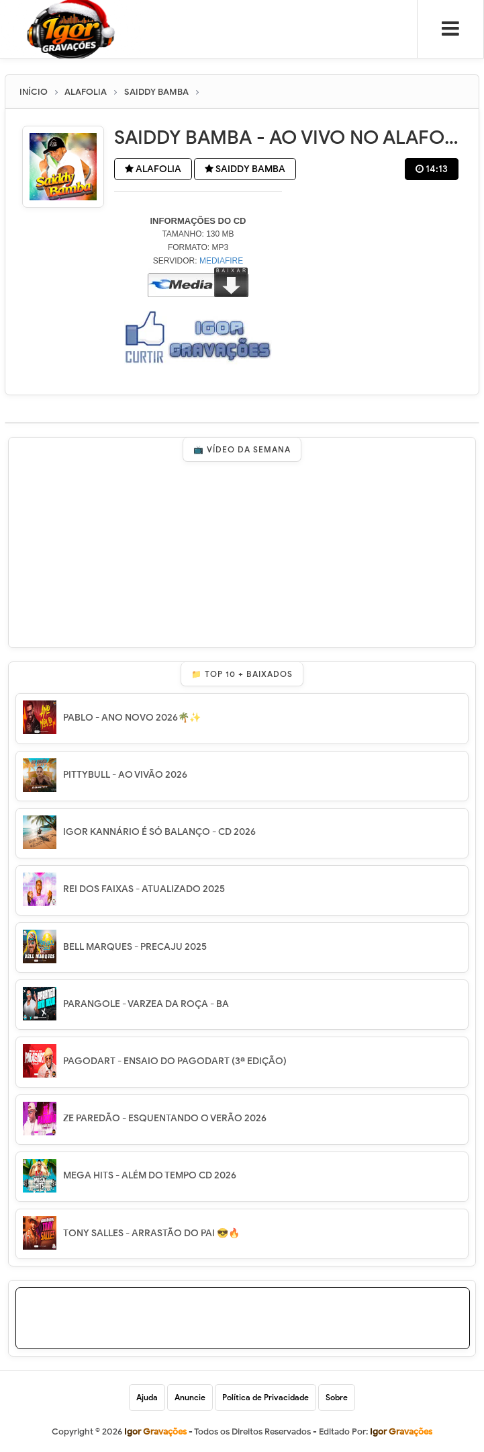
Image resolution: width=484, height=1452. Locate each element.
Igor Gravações (401, 1431)
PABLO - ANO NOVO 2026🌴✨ (132, 717)
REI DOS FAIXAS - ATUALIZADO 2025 (144, 889)
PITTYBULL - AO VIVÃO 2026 (125, 774)
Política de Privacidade (265, 1397)
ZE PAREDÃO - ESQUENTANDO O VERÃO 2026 (165, 1118)
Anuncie (190, 1397)
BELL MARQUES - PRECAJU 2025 (135, 947)
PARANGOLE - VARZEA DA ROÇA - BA (146, 1004)
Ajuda (147, 1397)
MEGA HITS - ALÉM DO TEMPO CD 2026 (149, 1175)
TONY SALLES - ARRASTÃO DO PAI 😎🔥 (151, 1233)
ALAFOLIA (153, 169)
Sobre (337, 1397)
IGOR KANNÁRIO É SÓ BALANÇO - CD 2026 (159, 832)
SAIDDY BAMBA (245, 169)
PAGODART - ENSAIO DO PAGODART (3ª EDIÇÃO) (175, 1061)
